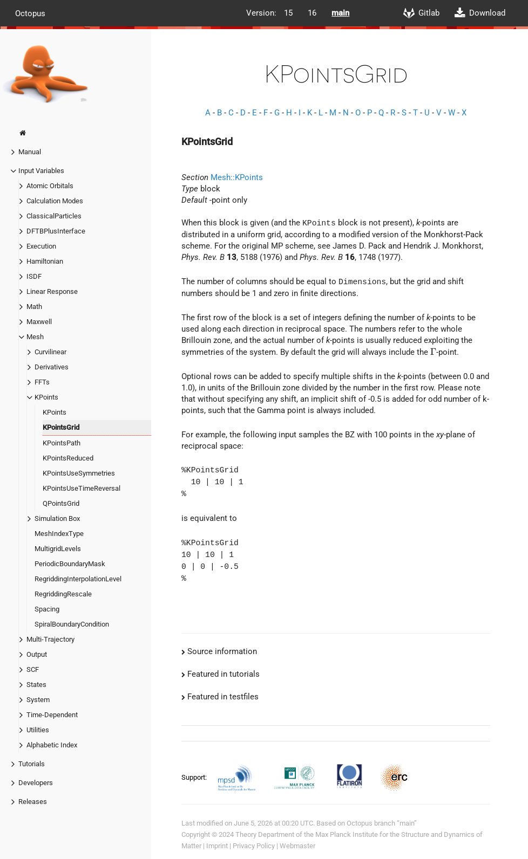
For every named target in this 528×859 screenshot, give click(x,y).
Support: (194, 777)
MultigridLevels (58, 549)
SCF (32, 669)
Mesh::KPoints (237, 177)
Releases (32, 802)
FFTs (42, 382)
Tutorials (31, 764)
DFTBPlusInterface (55, 231)
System (38, 700)
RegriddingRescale (63, 594)
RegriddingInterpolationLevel (78, 579)
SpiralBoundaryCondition (72, 624)
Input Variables (41, 171)
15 (288, 13)
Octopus (30, 13)
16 (312, 13)
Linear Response (52, 291)
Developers (35, 783)
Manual (29, 152)
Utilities (37, 730)
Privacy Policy (254, 846)
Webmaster (297, 846)
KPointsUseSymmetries (79, 473)
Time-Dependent (52, 715)
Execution (41, 246)
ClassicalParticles (54, 216)
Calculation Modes (54, 201)
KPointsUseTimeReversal (81, 488)
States (36, 685)
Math (34, 307)
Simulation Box (57, 518)
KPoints (46, 397)
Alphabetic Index (51, 745)
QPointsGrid (61, 503)
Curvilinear (50, 352)
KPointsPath (61, 443)
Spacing (47, 609)
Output (36, 654)
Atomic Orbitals (49, 186)
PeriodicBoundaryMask (70, 564)
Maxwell (39, 322)
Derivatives (52, 367)
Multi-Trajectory (50, 639)
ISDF (34, 276)
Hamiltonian (44, 261)
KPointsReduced (68, 458)
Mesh (35, 337)
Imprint (217, 846)
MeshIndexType (59, 534)
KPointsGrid (61, 427)
